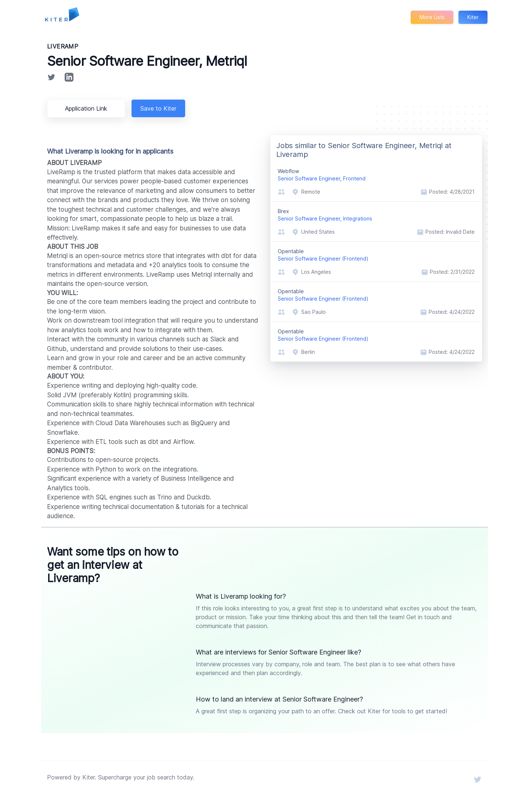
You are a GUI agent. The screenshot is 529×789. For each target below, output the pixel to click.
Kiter (473, 17)
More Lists (431, 17)
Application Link (87, 108)
